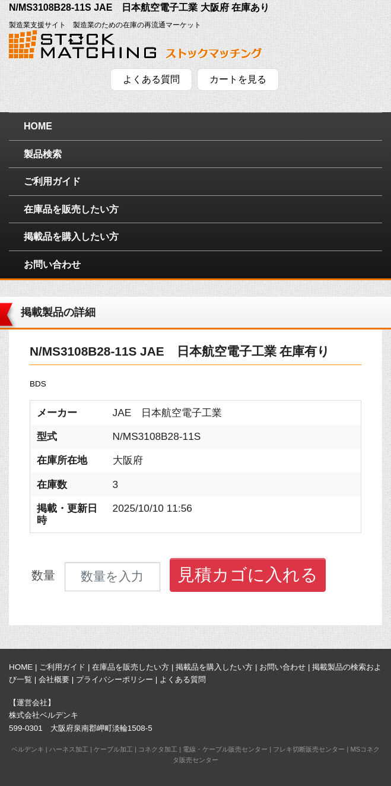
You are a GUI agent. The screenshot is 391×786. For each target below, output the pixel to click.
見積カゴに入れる (247, 574)
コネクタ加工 (157, 749)
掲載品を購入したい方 (71, 237)
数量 (43, 575)
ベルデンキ (27, 749)
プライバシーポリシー (114, 679)
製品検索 (43, 154)
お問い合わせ (52, 264)
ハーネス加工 (68, 749)
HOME (38, 126)
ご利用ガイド (52, 181)
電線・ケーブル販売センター (225, 749)
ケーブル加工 (113, 749)
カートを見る (237, 79)
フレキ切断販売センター (309, 749)
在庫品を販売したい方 (71, 209)
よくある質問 (151, 79)
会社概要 (54, 679)
